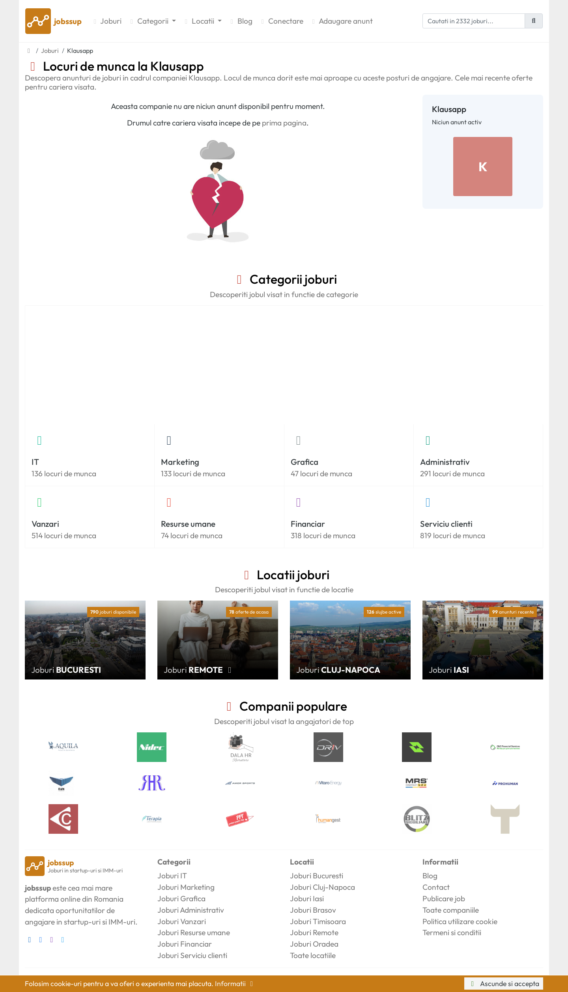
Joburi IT (172, 875)
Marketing (180, 462)
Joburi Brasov (313, 910)
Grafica (304, 462)
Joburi (106, 21)
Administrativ (445, 462)
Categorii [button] (149, 21)
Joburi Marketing (186, 887)
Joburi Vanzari (181, 921)
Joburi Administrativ (190, 910)
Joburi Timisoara (318, 921)
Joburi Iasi (307, 898)
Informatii (235, 983)
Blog (240, 21)
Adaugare (341, 21)
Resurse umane (188, 523)
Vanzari (45, 523)
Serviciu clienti (446, 523)
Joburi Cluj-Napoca (322, 887)
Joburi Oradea (314, 944)
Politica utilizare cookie (459, 921)
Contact (436, 887)
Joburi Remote (314, 932)
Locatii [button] (199, 21)
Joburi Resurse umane (193, 932)
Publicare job (443, 898)
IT (35, 462)
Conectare (281, 21)
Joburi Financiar (184, 944)
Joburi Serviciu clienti (192, 955)
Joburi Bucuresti (316, 875)
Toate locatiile (313, 955)
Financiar (308, 523)
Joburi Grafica (181, 898)
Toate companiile (450, 910)
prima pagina (284, 122)
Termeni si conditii (451, 932)
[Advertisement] (284, 365)
